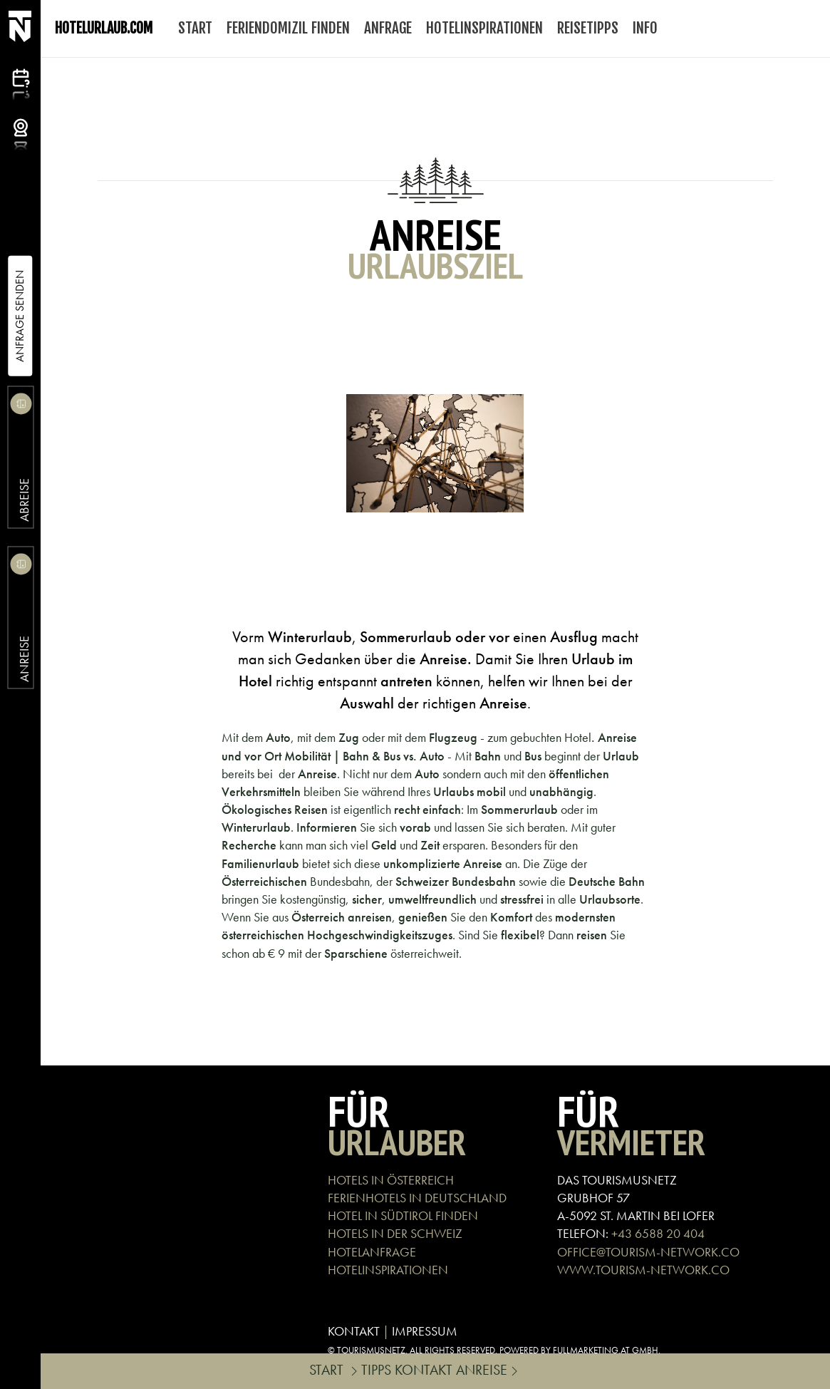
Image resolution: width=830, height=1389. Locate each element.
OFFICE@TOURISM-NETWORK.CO (648, 1252)
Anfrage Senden (19, 316)
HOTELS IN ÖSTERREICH (391, 1180)
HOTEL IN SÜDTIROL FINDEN (403, 1215)
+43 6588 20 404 (658, 1233)
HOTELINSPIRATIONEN (388, 1269)
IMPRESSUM (424, 1331)
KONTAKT (354, 1331)
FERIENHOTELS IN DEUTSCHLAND (417, 1197)
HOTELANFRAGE (372, 1252)
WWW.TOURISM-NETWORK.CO (643, 1269)
